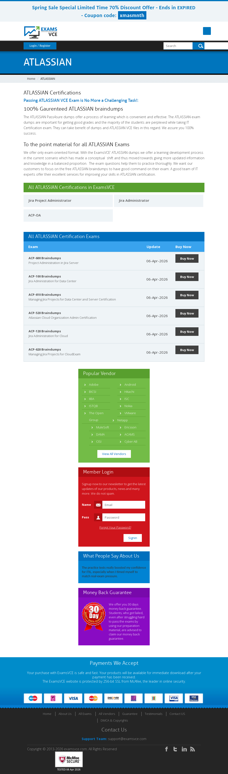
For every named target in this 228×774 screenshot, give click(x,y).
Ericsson (130, 427)
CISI (98, 441)
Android (130, 384)
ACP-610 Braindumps (45, 294)
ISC (126, 399)
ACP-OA (34, 215)
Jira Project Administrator (49, 200)
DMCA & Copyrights (114, 720)
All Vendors (107, 714)
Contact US (177, 714)
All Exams (85, 714)
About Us (65, 714)
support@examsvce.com (127, 738)
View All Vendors (114, 454)
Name (86, 504)
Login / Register (40, 46)
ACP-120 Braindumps (45, 331)
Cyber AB (130, 441)
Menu (200, 31)
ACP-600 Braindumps (45, 258)
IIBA (91, 399)
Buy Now (187, 258)
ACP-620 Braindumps (45, 349)
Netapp (122, 420)
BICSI (92, 391)
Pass (85, 517)
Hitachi (129, 391)
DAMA (100, 434)
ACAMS (129, 434)
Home (31, 79)
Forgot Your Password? (115, 527)
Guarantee (130, 714)
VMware (130, 413)
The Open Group (96, 416)
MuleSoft (102, 427)
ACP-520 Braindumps (45, 313)
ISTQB (93, 406)
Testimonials (153, 714)
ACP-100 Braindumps (45, 276)
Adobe (94, 384)
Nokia (128, 406)
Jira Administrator (134, 200)
